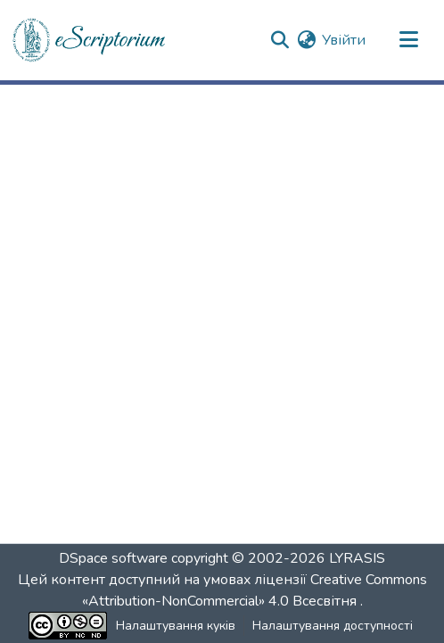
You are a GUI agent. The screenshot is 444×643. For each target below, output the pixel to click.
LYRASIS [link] (357, 558)
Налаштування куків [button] (175, 625)
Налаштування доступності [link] (332, 625)
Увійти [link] (344, 40)
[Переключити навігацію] (408, 40)
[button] (90, 40)
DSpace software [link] (113, 558)
